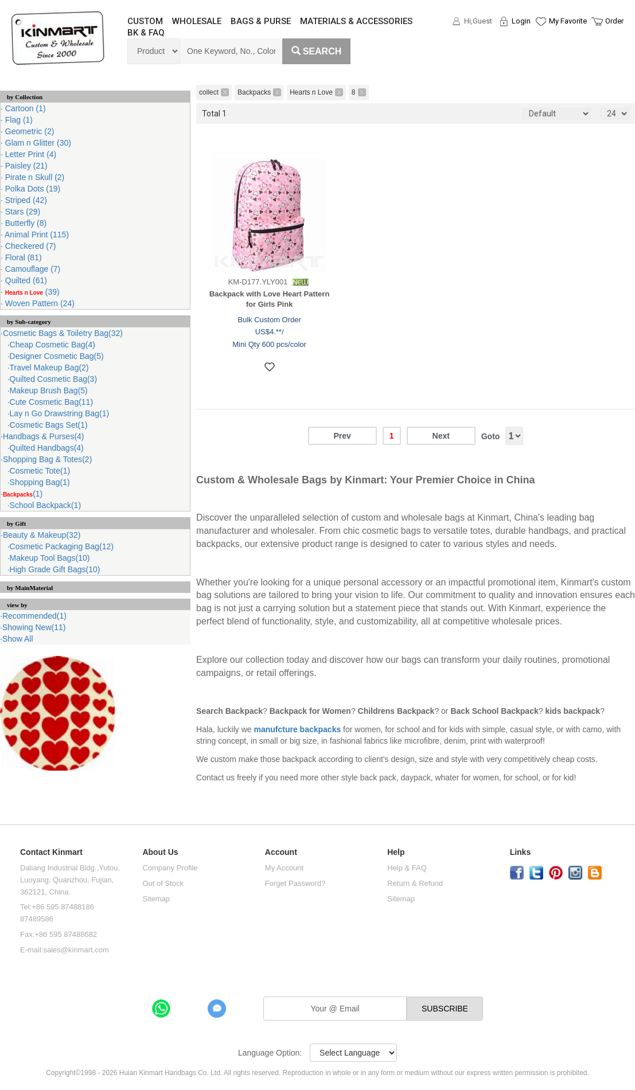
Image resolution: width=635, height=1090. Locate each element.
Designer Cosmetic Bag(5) (57, 356)
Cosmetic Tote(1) (40, 470)
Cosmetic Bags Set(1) (49, 424)
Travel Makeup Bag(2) (49, 367)
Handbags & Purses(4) (43, 436)
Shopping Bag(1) (40, 482)
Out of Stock (163, 883)
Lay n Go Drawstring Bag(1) (60, 413)
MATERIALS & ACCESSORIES (356, 21)
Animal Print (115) (36, 234)
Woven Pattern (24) (39, 303)
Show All (17, 638)
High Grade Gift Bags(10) (55, 569)
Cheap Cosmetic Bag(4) (52, 344)
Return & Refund (415, 883)
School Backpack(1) (45, 505)
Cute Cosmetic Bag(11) (52, 402)
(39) (31, 291)
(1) (22, 493)
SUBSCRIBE (445, 1008)
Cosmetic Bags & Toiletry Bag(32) (63, 333)
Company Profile (169, 868)
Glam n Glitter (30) (37, 142)
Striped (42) (25, 200)
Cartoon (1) (24, 108)
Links (520, 852)
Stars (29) (21, 211)
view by (17, 604)
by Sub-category (29, 321)
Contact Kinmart (51, 852)
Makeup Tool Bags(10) (50, 557)
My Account (284, 868)
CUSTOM (145, 21)
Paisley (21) (25, 165)
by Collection (24, 96)
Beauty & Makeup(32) (41, 535)
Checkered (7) (29, 246)
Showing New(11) (34, 627)
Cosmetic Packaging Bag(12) (62, 546)
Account (281, 852)
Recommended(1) (34, 615)
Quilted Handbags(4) (47, 447)
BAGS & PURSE (261, 21)
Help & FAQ (407, 868)
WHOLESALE (196, 21)
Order (614, 21)
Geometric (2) (28, 131)
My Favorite (568, 21)
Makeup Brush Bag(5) (49, 390)
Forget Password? (295, 883)
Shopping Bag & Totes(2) (47, 459)
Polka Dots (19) (31, 188)
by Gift (16, 523)
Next (441, 435)
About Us (160, 852)
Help (395, 852)
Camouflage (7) (31, 269)
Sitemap (156, 898)
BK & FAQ (146, 33)
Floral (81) (22, 257)
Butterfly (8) (24, 223)
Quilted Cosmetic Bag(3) (54, 379)
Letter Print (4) (29, 154)
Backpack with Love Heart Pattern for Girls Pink (269, 299)
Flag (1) (18, 119)
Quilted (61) (25, 280)
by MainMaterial (30, 587)
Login (521, 21)
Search (316, 51)
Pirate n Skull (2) (33, 177)
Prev (342, 435)
